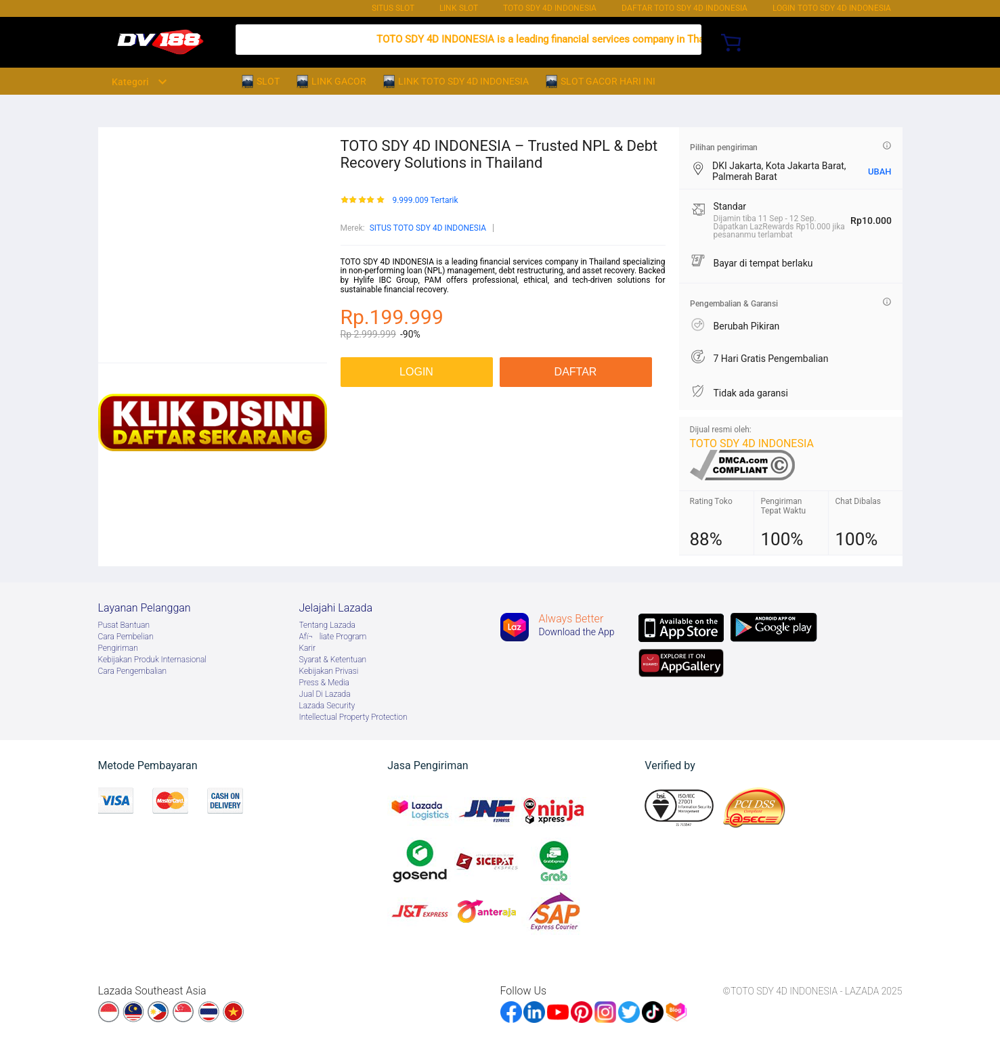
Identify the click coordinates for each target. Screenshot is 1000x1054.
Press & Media (324, 682)
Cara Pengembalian (132, 671)
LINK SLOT (458, 8)
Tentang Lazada (327, 625)
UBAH (880, 171)
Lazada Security (327, 705)
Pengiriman (118, 648)
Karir (307, 648)
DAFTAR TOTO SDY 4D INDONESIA (684, 8)
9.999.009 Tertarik (425, 200)
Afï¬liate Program (333, 636)
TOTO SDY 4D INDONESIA (549, 8)
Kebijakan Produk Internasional (152, 659)
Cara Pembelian (126, 636)
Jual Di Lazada (325, 694)
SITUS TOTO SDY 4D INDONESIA (428, 228)
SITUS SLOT (393, 8)
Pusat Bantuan (124, 625)
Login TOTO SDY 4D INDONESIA (832, 8)
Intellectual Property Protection (353, 717)
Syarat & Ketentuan (333, 659)
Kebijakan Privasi (329, 671)
